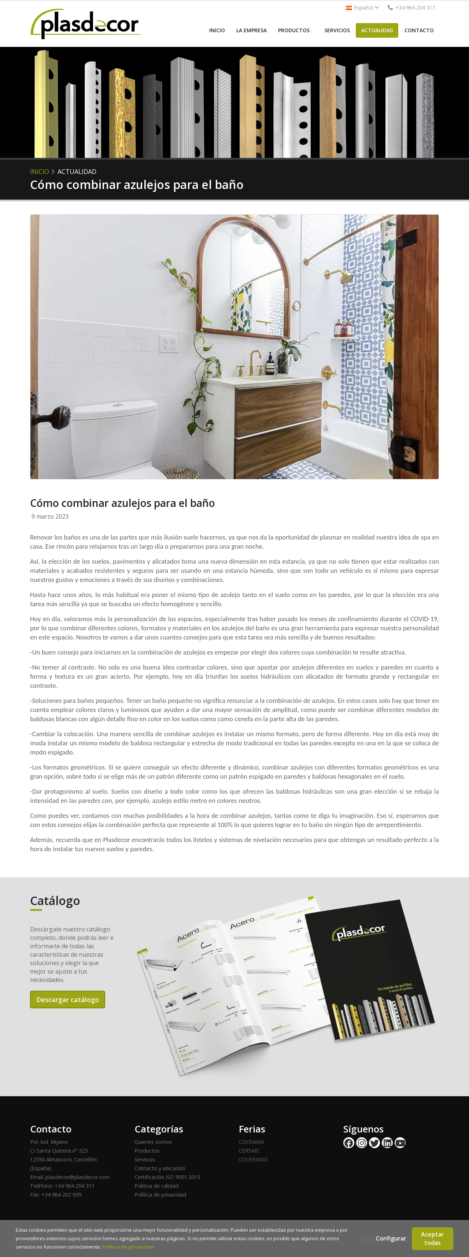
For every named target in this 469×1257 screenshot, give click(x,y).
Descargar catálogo (67, 999)
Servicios (144, 1159)
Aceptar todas (432, 1238)
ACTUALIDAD (377, 30)
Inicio (39, 171)
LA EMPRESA (251, 30)
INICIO (217, 30)
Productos (147, 1150)
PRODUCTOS (294, 30)
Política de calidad (156, 1185)
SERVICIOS (337, 30)
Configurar (391, 1238)
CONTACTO (419, 30)
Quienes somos (153, 1141)
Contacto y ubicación (159, 1168)
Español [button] (362, 7)
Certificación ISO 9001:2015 (167, 1176)
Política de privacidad (160, 1194)
